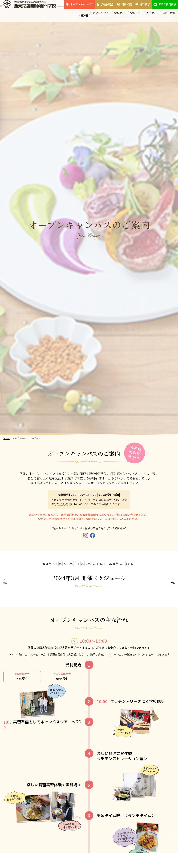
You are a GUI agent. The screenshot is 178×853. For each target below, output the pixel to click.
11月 (101, 563)
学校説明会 (102, 2)
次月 (168, 580)
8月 (71, 563)
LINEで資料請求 (72, 8)
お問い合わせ (130, 514)
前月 (9, 580)
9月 (80, 563)
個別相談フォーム (97, 519)
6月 (52, 563)
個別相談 (124, 2)
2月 (145, 563)
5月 (43, 563)
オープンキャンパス (74, 2)
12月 (112, 563)
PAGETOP (173, 840)
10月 (90, 563)
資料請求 (145, 2)
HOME (83, 14)
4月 (34, 563)
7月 (62, 563)
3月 (154, 563)
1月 (136, 563)
